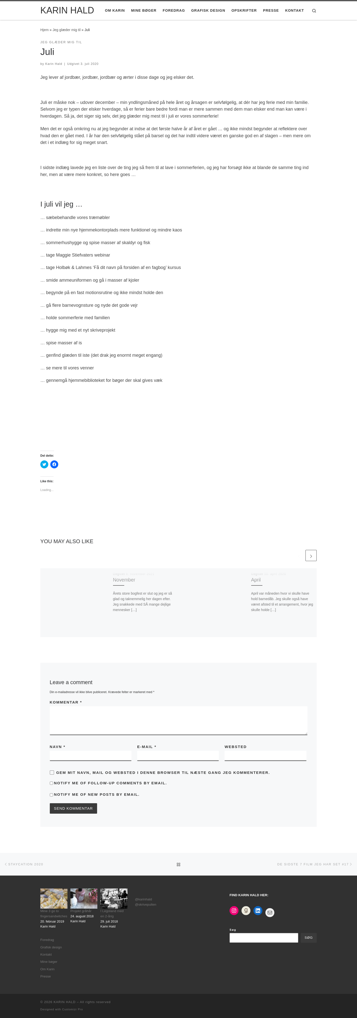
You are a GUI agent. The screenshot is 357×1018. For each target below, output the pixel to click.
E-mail (146, 747)
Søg (233, 929)
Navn (57, 747)
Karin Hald (53, 64)
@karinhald (143, 899)
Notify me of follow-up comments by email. (110, 783)
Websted (236, 747)
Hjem (44, 30)
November (124, 579)
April (256, 579)
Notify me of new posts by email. (97, 794)
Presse (45, 976)
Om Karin (47, 969)
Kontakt (46, 954)
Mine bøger (48, 962)
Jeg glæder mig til (66, 30)
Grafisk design (51, 947)
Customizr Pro (72, 1009)
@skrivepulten (145, 904)
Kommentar (66, 702)
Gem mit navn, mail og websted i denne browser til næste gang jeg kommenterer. (163, 772)
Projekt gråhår (81, 911)
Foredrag (47, 940)
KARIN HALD (65, 1002)
